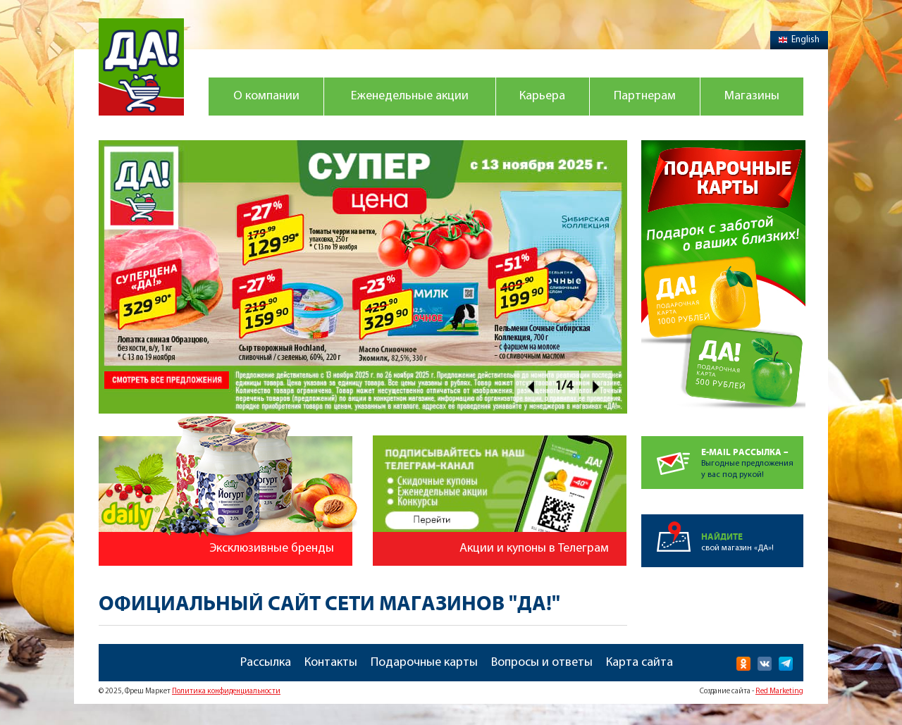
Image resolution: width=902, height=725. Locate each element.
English (799, 39)
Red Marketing (779, 691)
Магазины (751, 96)
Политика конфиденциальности (226, 691)
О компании (266, 96)
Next (596, 386)
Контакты (330, 662)
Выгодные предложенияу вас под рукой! (752, 457)
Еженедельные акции (410, 96)
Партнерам (645, 96)
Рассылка (265, 662)
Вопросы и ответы (542, 662)
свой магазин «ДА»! (752, 533)
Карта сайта (639, 662)
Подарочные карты (424, 662)
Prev (530, 386)
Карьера (542, 96)
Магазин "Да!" (141, 67)
